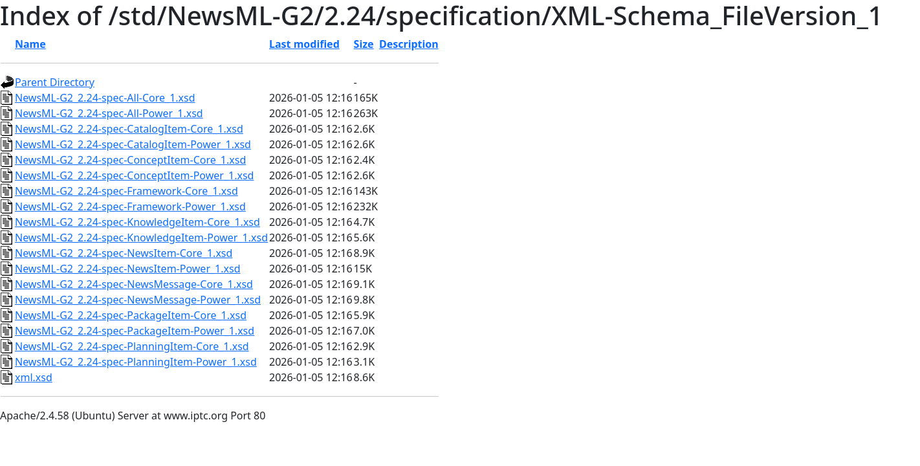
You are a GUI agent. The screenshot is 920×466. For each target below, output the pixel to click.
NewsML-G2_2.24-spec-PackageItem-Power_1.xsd (134, 331)
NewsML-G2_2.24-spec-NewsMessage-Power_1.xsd (138, 300)
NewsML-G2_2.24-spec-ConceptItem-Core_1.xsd (130, 160)
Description (409, 44)
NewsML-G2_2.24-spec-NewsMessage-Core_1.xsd (134, 284)
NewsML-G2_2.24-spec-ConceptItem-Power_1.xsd (134, 175)
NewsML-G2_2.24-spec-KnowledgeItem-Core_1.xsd (137, 222)
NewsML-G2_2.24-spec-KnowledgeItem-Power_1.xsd (141, 237)
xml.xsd (33, 377)
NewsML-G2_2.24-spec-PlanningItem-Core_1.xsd (132, 346)
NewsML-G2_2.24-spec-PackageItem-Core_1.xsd (130, 315)
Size (364, 44)
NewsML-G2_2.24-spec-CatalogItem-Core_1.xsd (129, 129)
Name (30, 44)
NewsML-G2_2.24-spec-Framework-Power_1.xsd (130, 206)
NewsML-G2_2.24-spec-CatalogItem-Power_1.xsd (133, 144)
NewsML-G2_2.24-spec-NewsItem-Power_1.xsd (128, 268)
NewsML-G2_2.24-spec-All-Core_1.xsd (105, 98)
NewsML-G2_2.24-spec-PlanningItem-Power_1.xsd (136, 362)
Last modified (304, 44)
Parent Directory (54, 82)
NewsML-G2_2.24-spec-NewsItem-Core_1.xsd (123, 253)
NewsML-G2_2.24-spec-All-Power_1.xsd (109, 113)
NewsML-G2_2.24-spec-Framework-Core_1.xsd (126, 191)
